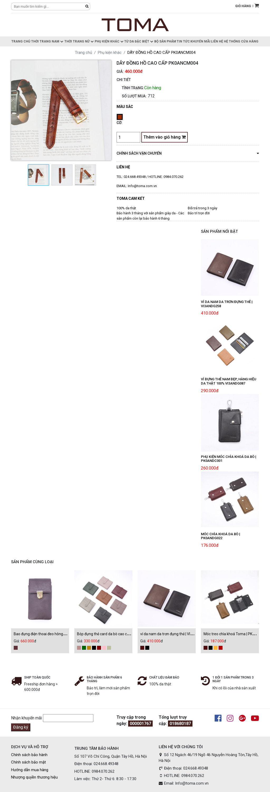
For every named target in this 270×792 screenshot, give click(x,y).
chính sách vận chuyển (188, 153)
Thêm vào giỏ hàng (164, 137)
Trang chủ (20, 41)
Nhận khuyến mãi (26, 717)
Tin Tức (183, 41)
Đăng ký (20, 727)
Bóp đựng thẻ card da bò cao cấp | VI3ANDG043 (116, 634)
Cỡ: (120, 123)
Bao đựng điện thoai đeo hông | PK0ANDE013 (51, 634)
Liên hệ (217, 41)
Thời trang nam (47, 41)
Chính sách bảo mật (28, 762)
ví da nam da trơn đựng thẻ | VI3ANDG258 (174, 634)
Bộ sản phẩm (165, 41)
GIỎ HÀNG (247, 6)
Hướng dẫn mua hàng (29, 769)
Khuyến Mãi (200, 41)
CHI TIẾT (124, 80)
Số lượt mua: (134, 96)
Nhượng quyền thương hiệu (34, 777)
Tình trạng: (133, 88)
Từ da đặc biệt (138, 41)
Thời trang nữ (79, 41)
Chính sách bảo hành (29, 754)
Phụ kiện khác (109, 41)
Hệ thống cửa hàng (241, 41)
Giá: (120, 71)
